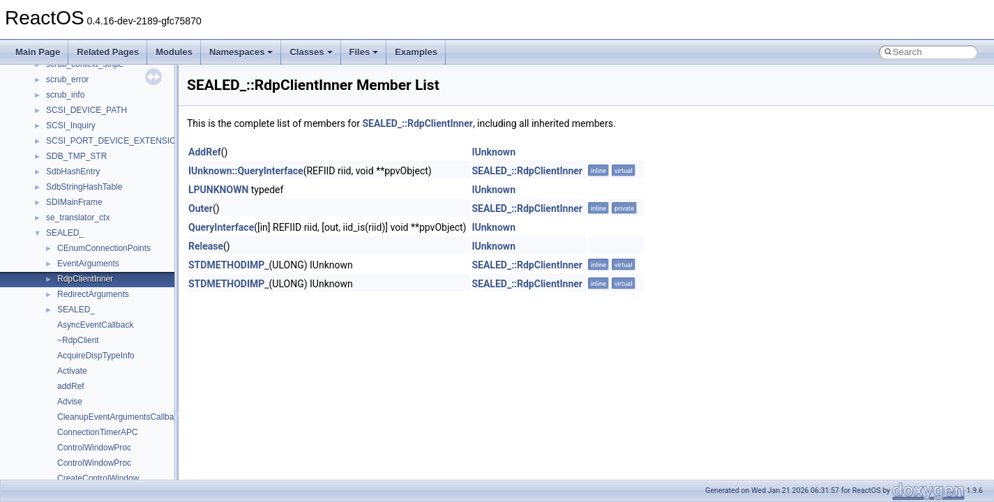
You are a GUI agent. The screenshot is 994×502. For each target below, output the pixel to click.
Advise (69, 401)
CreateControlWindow (98, 478)
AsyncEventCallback (95, 325)
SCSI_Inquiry (71, 125)
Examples (416, 52)
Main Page (37, 52)
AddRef (204, 152)
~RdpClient (78, 340)
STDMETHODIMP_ (228, 265)
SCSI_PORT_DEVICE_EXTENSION (114, 141)
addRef (70, 386)
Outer (200, 208)
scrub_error (67, 79)
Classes (310, 52)
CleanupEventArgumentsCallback (119, 417)
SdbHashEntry (73, 171)
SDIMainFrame (74, 202)
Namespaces (241, 52)
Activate (72, 371)
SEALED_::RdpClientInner (417, 123)
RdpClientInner (85, 279)
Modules (174, 52)
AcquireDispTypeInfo (96, 355)
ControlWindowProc (94, 447)
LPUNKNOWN (218, 189)
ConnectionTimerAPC (97, 432)
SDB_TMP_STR (76, 156)
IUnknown (493, 152)
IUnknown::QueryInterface (245, 170)
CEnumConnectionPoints (104, 248)
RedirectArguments (93, 294)
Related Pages (108, 52)
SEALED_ (65, 233)
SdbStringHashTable (84, 187)
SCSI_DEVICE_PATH (86, 110)
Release (205, 246)
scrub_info (65, 95)
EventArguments (88, 263)
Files (364, 52)
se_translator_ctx (78, 217)
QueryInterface (221, 227)
